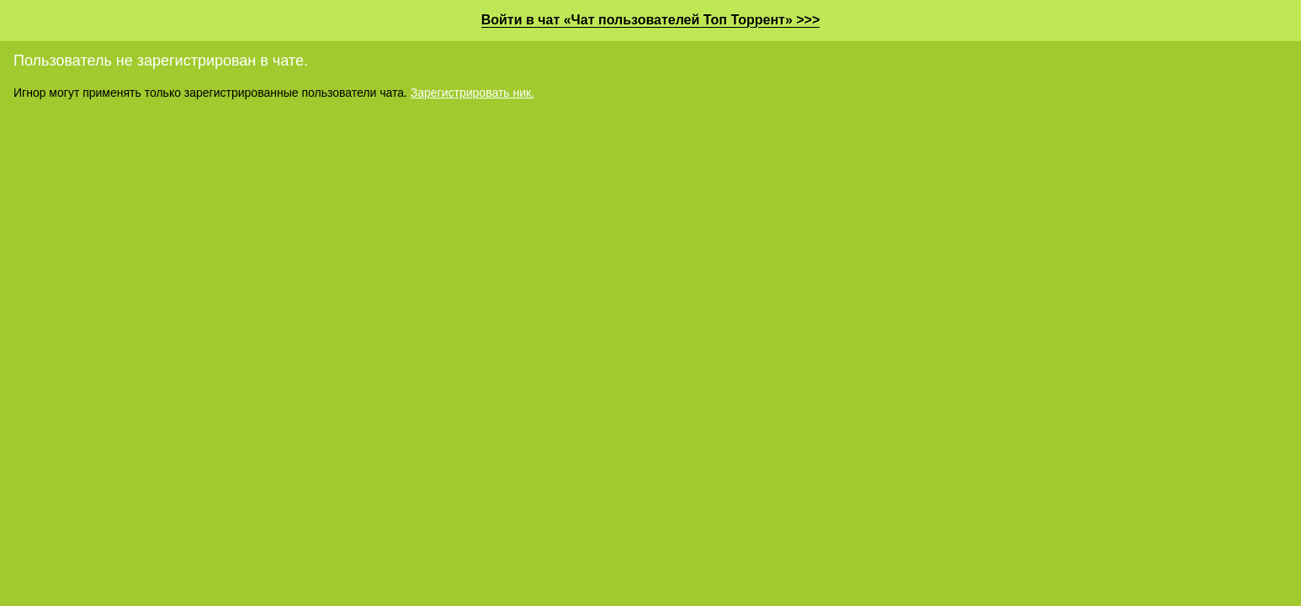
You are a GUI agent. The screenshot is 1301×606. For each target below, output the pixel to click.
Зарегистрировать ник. (472, 92)
